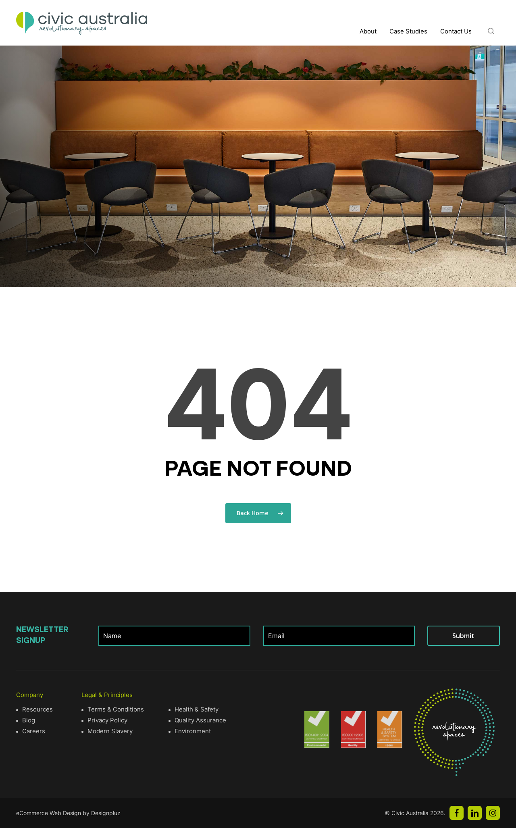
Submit (463, 635)
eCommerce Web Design (48, 812)
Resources (37, 709)
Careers (33, 731)
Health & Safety (196, 709)
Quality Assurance (200, 720)
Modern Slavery (110, 731)
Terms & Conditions (115, 709)
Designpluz (106, 812)
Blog (28, 720)
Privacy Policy (107, 720)
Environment (193, 731)
